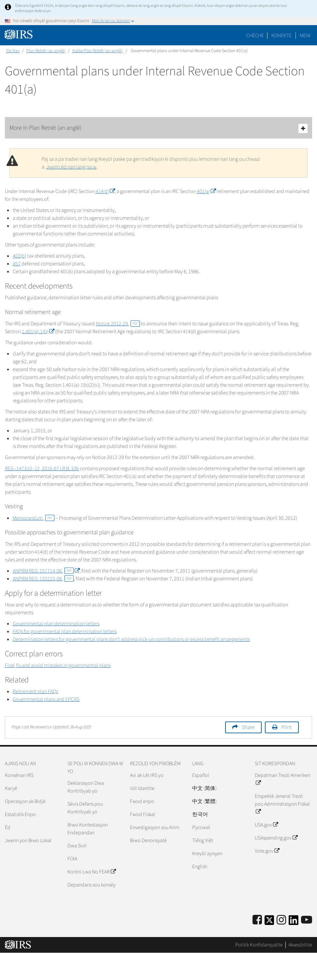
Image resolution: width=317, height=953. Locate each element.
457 (17, 263)
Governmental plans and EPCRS (46, 699)
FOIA (72, 858)
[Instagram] (281, 920)
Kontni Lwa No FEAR (91, 871)
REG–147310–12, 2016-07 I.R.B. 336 (42, 468)
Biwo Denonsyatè (148, 840)
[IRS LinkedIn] (293, 922)
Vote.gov (267, 851)
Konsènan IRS (19, 775)
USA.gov (266, 824)
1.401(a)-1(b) (38, 331)
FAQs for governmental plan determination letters (65, 631)
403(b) (19, 256)
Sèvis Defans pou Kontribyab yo (85, 807)
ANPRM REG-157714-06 (46, 570)
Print (286, 727)
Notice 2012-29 (118, 323)
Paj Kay (13, 51)
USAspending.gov (276, 837)
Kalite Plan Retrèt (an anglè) (97, 51)
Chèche (255, 35)
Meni (305, 35)
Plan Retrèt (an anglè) (45, 51)
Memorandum (33, 518)
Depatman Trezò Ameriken (282, 779)
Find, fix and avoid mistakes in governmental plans (57, 665)
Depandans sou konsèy (91, 884)
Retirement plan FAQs (35, 691)
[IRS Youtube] (306, 920)
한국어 (200, 814)
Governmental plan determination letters (56, 623)
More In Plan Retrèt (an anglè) (158, 128)
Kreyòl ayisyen (207, 853)
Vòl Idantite (142, 788)
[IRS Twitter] (269, 922)
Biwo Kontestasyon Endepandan (87, 828)
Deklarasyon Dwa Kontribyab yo (85, 787)
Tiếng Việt (202, 840)
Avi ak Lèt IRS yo (147, 775)
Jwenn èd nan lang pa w (71, 167)
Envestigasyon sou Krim (155, 827)
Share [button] (248, 727)
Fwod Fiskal (142, 814)
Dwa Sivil (77, 845)
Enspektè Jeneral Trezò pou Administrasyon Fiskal (282, 804)
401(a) (206, 191)
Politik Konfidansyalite (259, 945)
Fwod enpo (142, 801)
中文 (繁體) (204, 801)
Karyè (11, 788)
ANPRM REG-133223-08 (43, 578)
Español (200, 775)
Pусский (201, 827)
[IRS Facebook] (257, 920)
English (199, 866)
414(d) (105, 191)
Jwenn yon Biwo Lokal (28, 840)
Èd (7, 827)
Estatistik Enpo (20, 814)
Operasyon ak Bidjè (25, 801)
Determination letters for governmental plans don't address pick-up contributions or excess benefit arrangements (131, 639)
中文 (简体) (204, 788)
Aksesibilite (300, 945)
